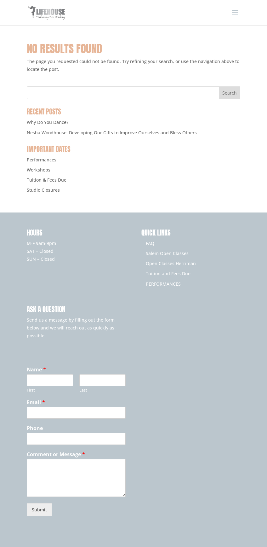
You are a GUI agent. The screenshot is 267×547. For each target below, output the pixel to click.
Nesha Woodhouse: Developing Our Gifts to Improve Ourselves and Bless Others (112, 133)
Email (36, 402)
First (31, 390)
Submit (39, 510)
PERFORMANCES (163, 284)
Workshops (38, 170)
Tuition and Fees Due (168, 273)
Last (83, 390)
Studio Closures (43, 190)
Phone (35, 428)
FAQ (150, 243)
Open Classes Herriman (171, 263)
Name (36, 369)
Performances (41, 160)
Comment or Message (56, 454)
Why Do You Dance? (47, 122)
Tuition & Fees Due (46, 180)
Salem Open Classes (167, 253)
